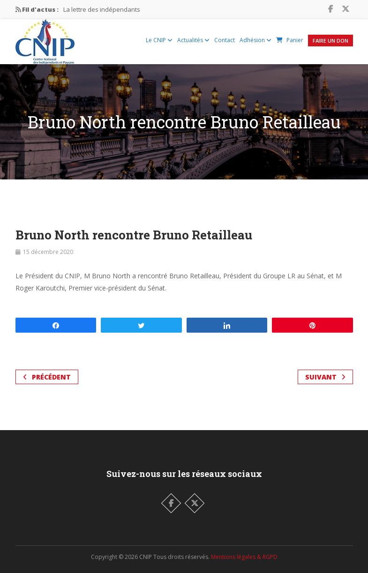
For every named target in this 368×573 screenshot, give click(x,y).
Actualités (193, 40)
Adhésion (255, 40)
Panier (289, 40)
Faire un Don (330, 40)
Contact (224, 40)
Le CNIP (159, 40)
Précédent (47, 376)
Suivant (325, 376)
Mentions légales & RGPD (244, 557)
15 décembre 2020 (48, 252)
